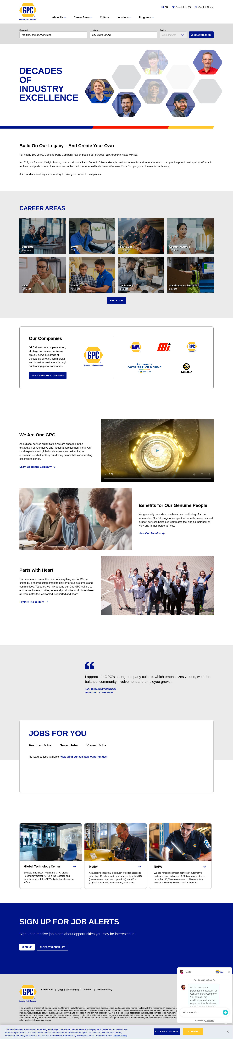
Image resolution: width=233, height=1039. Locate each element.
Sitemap (87, 989)
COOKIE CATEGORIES (166, 1031)
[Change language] (164, 7)
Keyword (23, 30)
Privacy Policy (104, 989)
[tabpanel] (116, 757)
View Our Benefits (150, 533)
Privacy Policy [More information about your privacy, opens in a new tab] (120, 1035)
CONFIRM (193, 1031)
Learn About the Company (35, 466)
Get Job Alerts (205, 7)
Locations (123, 17)
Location (94, 30)
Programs (145, 17)
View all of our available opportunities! (84, 756)
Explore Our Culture (31, 602)
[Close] (227, 1031)
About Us (58, 17)
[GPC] (27, 11)
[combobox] (123, 34)
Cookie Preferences (68, 989)
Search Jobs (202, 35)
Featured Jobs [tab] (40, 745)
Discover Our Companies (48, 375)
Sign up (27, 947)
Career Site (47, 989)
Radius (163, 30)
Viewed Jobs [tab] (96, 745)
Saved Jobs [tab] (69, 745)
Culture (104, 17)
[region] (116, 1032)
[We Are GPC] (157, 450)
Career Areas (82, 17)
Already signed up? (52, 947)
